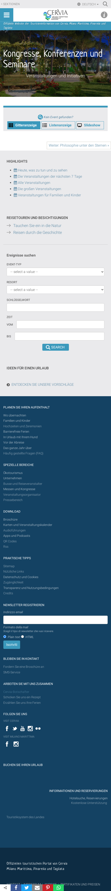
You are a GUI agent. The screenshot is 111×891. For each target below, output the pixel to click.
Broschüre (10, 519)
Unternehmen (12, 478)
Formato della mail (28, 629)
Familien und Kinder (16, 421)
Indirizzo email (13, 612)
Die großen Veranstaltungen (39, 189)
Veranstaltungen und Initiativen (55, 75)
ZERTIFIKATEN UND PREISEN (80, 884)
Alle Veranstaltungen (32, 183)
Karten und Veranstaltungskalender (27, 525)
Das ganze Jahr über (17, 448)
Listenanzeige (60, 125)
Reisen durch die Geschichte (37, 232)
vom (10, 324)
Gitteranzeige (26, 125)
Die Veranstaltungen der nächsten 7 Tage (48, 176)
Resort (12, 282)
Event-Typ (14, 264)
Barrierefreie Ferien (16, 432)
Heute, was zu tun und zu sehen (40, 170)
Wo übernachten (14, 415)
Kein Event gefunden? (58, 117)
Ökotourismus (13, 473)
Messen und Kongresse (19, 489)
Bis (9, 336)
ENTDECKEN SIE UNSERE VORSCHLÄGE (43, 384)
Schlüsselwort (18, 300)
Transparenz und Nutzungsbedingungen (31, 588)
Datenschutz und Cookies (21, 577)
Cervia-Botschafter (16, 692)
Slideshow (92, 125)
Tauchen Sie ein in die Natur (37, 225)
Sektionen (11, 4)
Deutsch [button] (90, 4)
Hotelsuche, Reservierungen (89, 798)
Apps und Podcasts (16, 536)
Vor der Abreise (13, 442)
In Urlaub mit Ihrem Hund (20, 437)
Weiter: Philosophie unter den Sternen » (79, 145)
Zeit (10, 317)
